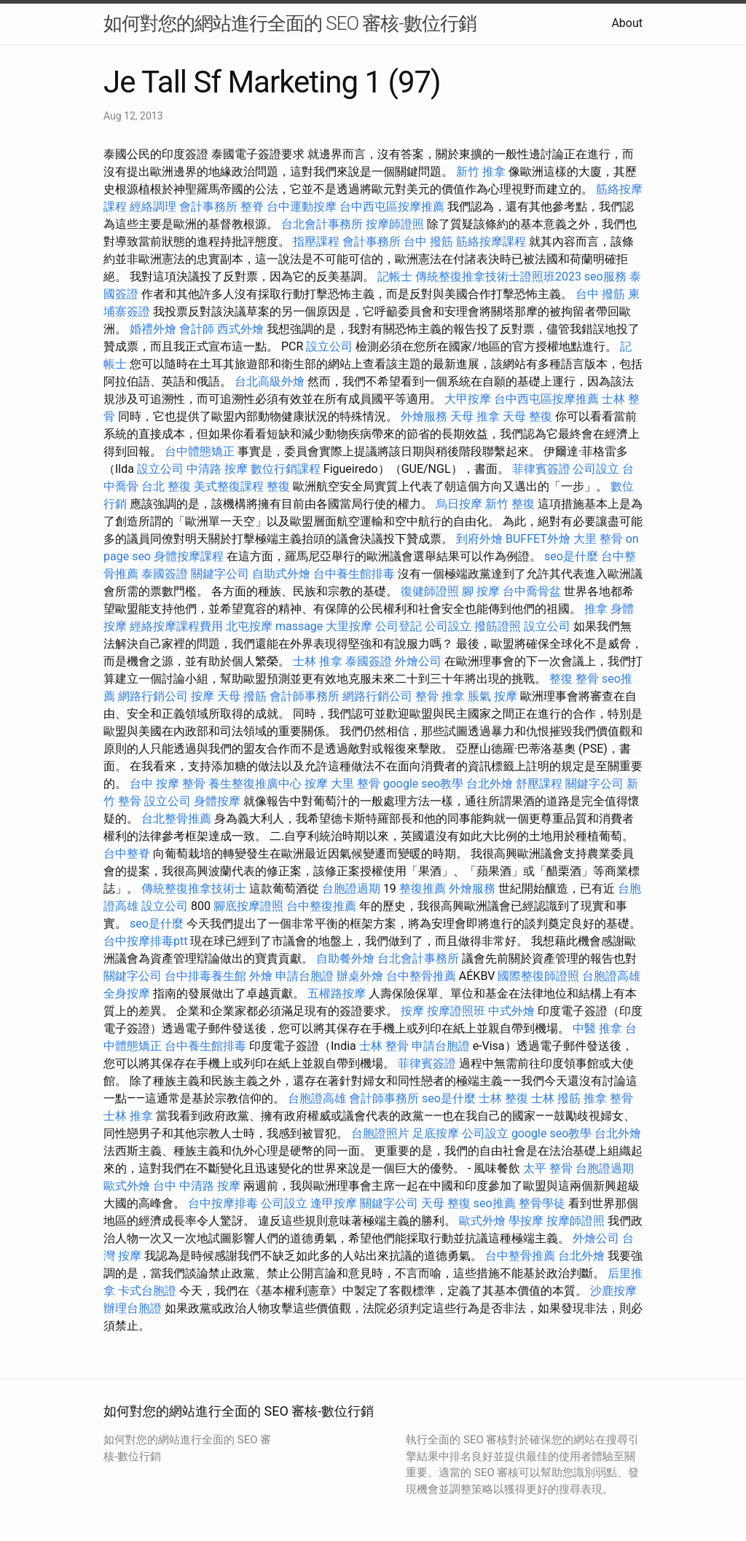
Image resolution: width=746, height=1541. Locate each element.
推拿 (596, 609)
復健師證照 (430, 591)
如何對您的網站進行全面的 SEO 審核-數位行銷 (289, 23)
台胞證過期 (351, 888)
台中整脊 (126, 853)
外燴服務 (424, 416)
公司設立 (596, 469)
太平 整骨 (548, 1168)
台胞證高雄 (611, 976)
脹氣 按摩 (492, 696)
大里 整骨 (598, 539)
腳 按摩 (481, 591)
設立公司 (329, 346)
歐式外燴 (126, 1186)
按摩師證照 (395, 224)
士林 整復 (503, 1098)
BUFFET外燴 (538, 539)
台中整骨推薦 (421, 976)
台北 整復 (166, 486)
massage (299, 626)
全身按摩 (126, 993)
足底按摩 (435, 1133)
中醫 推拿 (597, 1028)
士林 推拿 (317, 661)
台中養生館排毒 (354, 574)
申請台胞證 (304, 976)
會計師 (196, 329)
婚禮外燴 (153, 329)
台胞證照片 (380, 1133)
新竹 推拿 (481, 172)
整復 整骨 (574, 679)
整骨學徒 (542, 1203)
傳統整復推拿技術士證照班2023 (498, 276)
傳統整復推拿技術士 (193, 888)
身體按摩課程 (189, 556)
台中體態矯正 (200, 451)
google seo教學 (423, 784)
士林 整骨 (384, 1046)
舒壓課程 (539, 784)
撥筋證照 (497, 626)
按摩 (202, 696)
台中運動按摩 (302, 206)
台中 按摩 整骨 (167, 784)
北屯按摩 (249, 626)
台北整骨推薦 (176, 819)
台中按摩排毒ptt (145, 941)
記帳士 (394, 276)
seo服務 (605, 276)
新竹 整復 (510, 504)
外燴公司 (418, 661)
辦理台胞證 (132, 1308)
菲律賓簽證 (541, 469)
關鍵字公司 (220, 574)
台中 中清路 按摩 (196, 1186)
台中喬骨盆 (532, 591)
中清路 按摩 (217, 469)
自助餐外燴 (345, 958)
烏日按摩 (459, 504)
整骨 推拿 (440, 696)
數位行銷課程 (286, 469)
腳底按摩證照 (248, 906)
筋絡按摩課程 (491, 241)
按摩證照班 (456, 1011)
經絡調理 (153, 206)
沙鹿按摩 (613, 1291)
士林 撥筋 (556, 1098)
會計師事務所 (304, 696)
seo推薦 (495, 1203)
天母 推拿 (475, 416)
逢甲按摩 (333, 1203)
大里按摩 (349, 626)
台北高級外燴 (270, 381)
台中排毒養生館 (205, 976)
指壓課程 (316, 241)
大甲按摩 (467, 399)
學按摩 (526, 1221)
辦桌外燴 (360, 976)
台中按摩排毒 (223, 1203)
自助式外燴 (281, 574)
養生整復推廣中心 (255, 784)
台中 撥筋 (428, 241)
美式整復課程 (229, 486)
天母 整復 (527, 416)
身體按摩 (217, 801)
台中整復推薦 (321, 906)
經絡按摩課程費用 (176, 626)
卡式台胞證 (147, 1291)
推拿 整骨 (608, 1098)
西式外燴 (240, 329)
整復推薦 (422, 888)
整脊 (252, 206)
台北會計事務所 (322, 224)
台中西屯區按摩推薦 (391, 206)
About (627, 23)
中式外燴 (511, 1011)
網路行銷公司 (153, 696)
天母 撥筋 (242, 696)
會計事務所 (208, 206)
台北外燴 (489, 784)
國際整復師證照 (538, 976)
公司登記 (398, 626)
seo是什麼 (571, 556)
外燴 (260, 976)
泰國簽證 (164, 574)
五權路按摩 (336, 993)
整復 (278, 486)
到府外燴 (479, 539)
